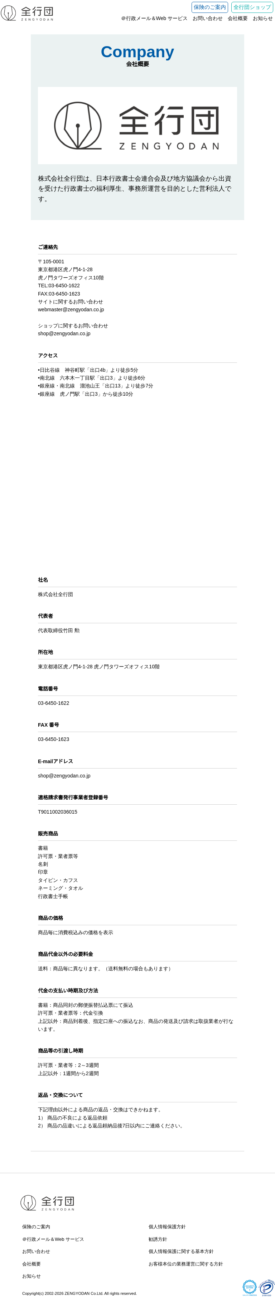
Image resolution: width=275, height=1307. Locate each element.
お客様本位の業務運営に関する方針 (186, 1264)
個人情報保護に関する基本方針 (181, 1251)
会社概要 (238, 18)
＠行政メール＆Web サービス (154, 18)
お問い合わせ (208, 18)
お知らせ (263, 18)
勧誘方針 (158, 1239)
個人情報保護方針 (167, 1226)
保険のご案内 (210, 7)
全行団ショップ (252, 7)
